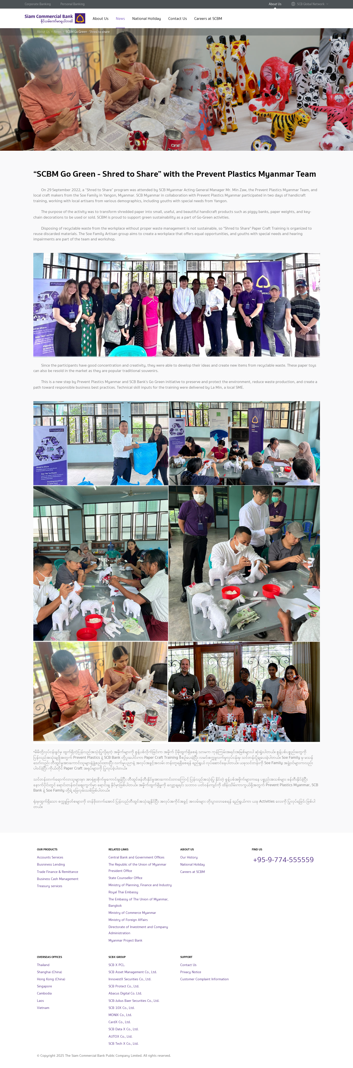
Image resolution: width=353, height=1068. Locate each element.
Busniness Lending (51, 864)
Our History (189, 857)
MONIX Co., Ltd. (120, 1015)
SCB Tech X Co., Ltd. (123, 1043)
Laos (40, 1000)
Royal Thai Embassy (123, 892)
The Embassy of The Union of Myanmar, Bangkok (138, 902)
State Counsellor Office (125, 878)
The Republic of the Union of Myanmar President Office (137, 867)
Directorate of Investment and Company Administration (138, 930)
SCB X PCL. (117, 965)
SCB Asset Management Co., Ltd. (133, 972)
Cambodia (44, 993)
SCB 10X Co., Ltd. (121, 1007)
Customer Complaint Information (204, 979)
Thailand (43, 965)
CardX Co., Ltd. (120, 1022)
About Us (275, 4)
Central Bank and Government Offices (136, 857)
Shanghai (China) (49, 972)
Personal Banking (73, 4)
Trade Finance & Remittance (57, 871)
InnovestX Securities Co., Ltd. (130, 979)
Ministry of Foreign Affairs (128, 919)
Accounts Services (50, 857)
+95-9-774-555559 (283, 859)
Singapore (44, 986)
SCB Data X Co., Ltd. (123, 1029)
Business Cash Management (57, 879)
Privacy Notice (190, 972)
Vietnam (43, 1007)
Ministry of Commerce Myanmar (132, 912)
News (120, 19)
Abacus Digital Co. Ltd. (125, 993)
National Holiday (146, 19)
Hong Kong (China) (51, 979)
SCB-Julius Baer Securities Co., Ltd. (134, 1000)
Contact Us (177, 19)
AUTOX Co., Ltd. (120, 1036)
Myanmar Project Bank (125, 940)
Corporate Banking (38, 4)
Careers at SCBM (208, 19)
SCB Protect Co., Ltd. (124, 986)
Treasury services (49, 886)
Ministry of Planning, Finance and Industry (140, 885)
